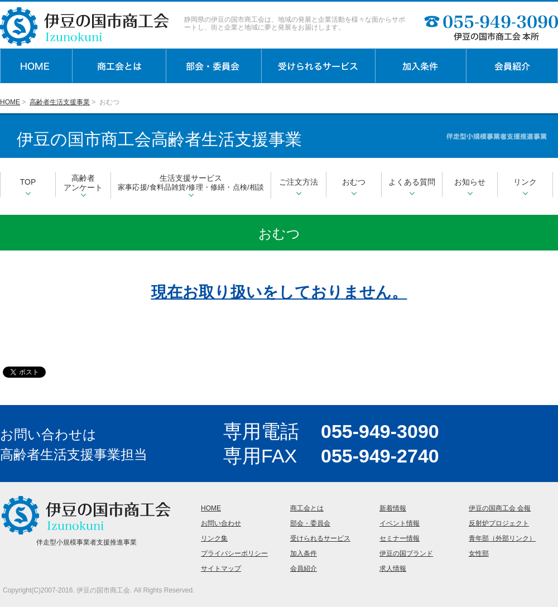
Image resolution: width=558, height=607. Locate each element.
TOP (28, 186)
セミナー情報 (399, 538)
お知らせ (469, 186)
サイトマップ (221, 568)
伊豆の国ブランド (406, 553)
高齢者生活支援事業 (60, 102)
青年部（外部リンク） (502, 538)
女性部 (479, 553)
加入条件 (303, 553)
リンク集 (214, 538)
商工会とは (307, 508)
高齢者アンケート (83, 185)
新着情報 (392, 508)
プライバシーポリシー (234, 553)
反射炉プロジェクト (499, 523)
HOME (10, 102)
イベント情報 (399, 523)
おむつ (353, 186)
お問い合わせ (221, 523)
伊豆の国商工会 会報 (500, 508)
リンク (525, 186)
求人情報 (392, 568)
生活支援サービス (191, 185)
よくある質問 (411, 186)
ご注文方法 (298, 186)
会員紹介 (303, 568)
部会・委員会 (310, 523)
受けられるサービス (320, 538)
